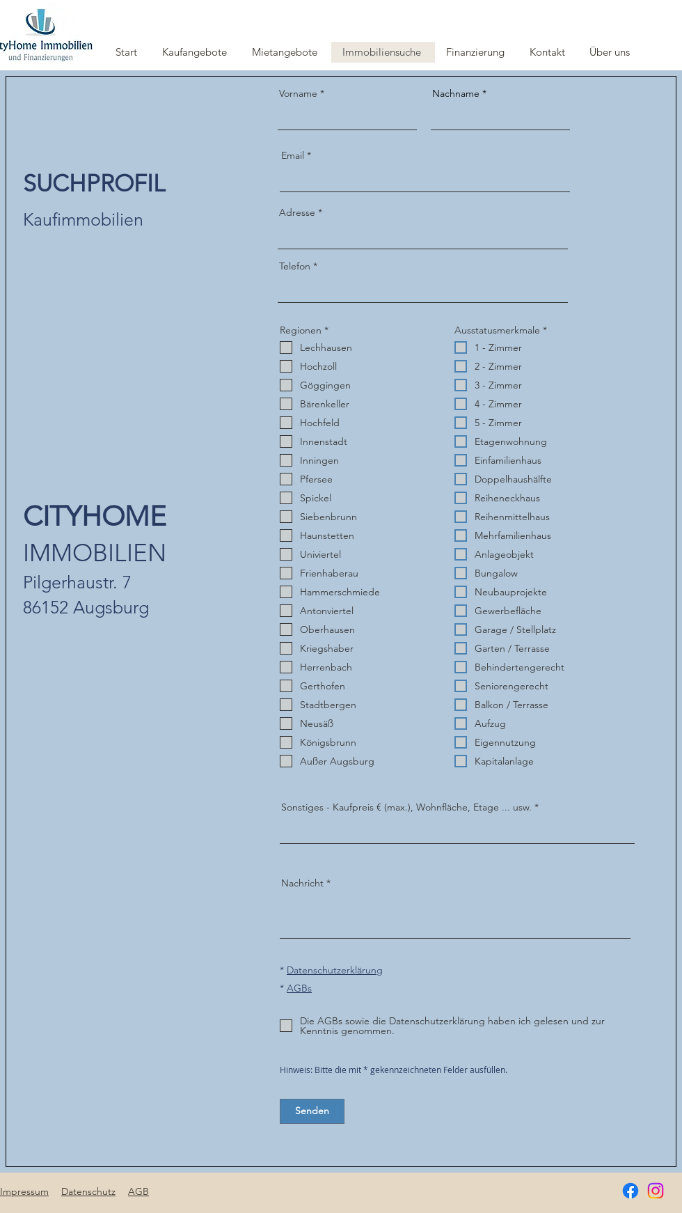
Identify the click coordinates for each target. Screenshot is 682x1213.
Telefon (294, 266)
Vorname (298, 93)
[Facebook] (630, 1190)
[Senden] (312, 1111)
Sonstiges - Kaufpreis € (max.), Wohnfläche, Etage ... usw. (406, 807)
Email (292, 155)
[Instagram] (655, 1190)
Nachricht (302, 883)
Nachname (455, 93)
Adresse (297, 212)
